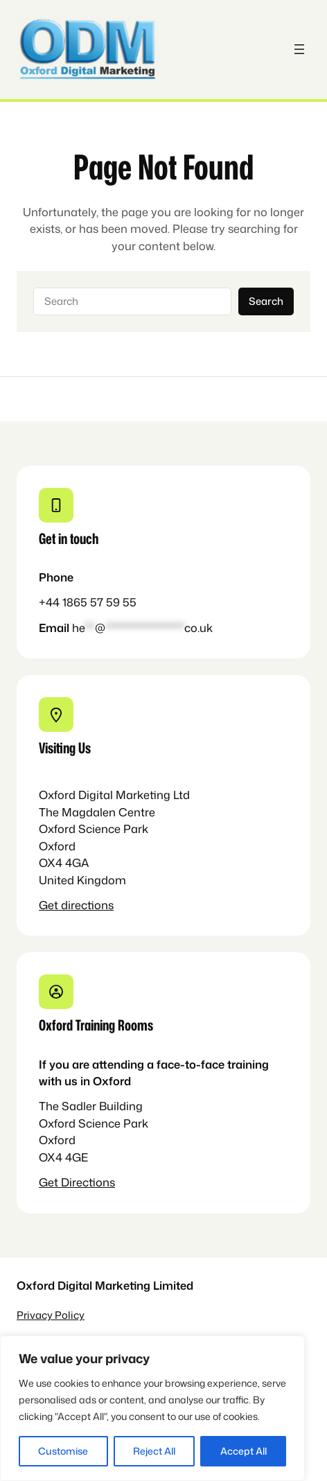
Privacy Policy (51, 1315)
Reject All (154, 1450)
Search (266, 301)
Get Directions (77, 1182)
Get (50, 905)
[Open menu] (299, 49)
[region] (152, 1408)
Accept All (243, 1450)
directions (87, 905)
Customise (63, 1450)
